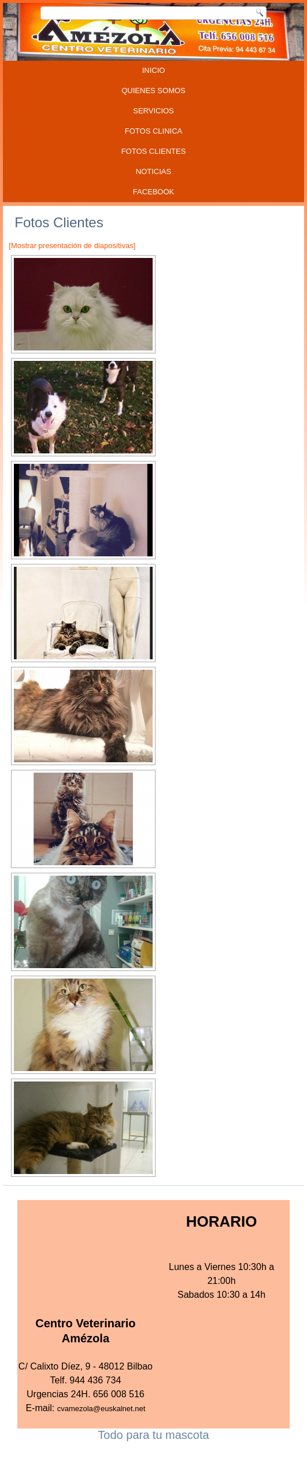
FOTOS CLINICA (153, 131)
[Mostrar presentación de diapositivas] (72, 245)
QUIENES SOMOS (153, 90)
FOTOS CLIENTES (153, 151)
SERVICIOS (153, 110)
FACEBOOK (154, 191)
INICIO (153, 70)
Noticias (153, 171)
